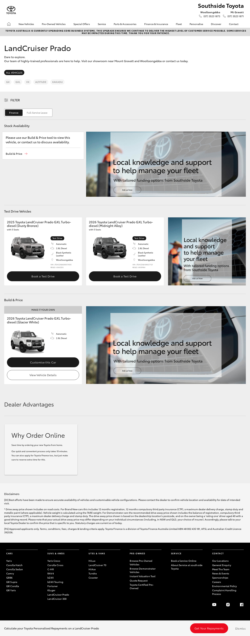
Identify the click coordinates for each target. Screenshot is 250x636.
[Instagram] (228, 605)
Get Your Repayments (209, 628)
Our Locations (220, 560)
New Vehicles (26, 24)
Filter (15, 100)
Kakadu (57, 82)
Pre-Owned (137, 553)
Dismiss (240, 628)
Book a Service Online (184, 560)
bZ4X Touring (55, 582)
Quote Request (139, 580)
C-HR (50, 569)
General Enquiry (221, 565)
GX (8, 82)
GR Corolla (12, 586)
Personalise (196, 24)
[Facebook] (242, 605)
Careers (216, 582)
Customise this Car (43, 362)
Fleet (179, 24)
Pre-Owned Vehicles (54, 24)
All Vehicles (14, 72)
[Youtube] (214, 605)
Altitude (40, 82)
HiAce (92, 569)
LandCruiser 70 (97, 565)
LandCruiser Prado (58, 594)
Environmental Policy (224, 586)
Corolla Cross (55, 565)
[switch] (28, 113)
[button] (16, 154)
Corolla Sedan (14, 569)
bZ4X (50, 577)
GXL (17, 82)
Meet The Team (221, 569)
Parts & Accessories (125, 24)
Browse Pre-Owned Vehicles (141, 562)
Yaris (9, 560)
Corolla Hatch (14, 565)
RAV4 (50, 573)
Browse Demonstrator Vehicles (143, 570)
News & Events (220, 573)
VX (27, 82)
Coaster (93, 577)
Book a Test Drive (43, 276)
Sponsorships (220, 577)
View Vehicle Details (43, 375)
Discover (216, 24)
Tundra (93, 573)
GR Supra (11, 582)
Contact (233, 24)
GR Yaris (11, 590)
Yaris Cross (53, 560)
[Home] (8, 24)
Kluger (51, 590)
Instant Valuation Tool (142, 576)
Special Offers (81, 24)
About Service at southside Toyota (187, 566)
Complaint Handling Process (224, 591)
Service (102, 24)
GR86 (9, 577)
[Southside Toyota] (11, 10)
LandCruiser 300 (56, 598)
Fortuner (52, 586)
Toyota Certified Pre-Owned (142, 586)
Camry (10, 573)
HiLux (92, 560)
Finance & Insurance (156, 24)
